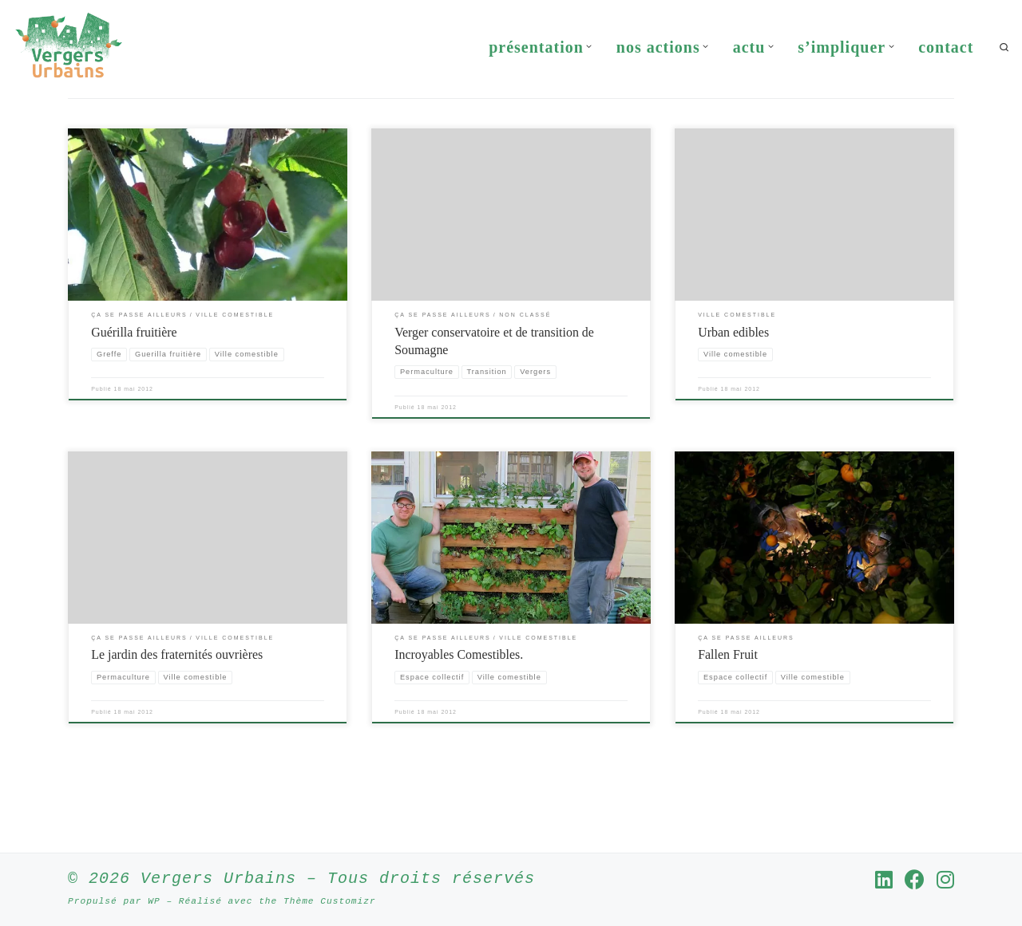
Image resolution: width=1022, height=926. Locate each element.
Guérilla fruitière (134, 383)
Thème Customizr (329, 900)
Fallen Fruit (728, 706)
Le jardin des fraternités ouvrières (177, 706)
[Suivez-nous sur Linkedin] (884, 879)
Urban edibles (733, 383)
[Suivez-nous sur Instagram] (945, 879)
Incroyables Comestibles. (458, 706)
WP (154, 900)
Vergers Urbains (218, 878)
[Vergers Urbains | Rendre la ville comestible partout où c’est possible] (68, 44)
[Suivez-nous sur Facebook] (915, 879)
